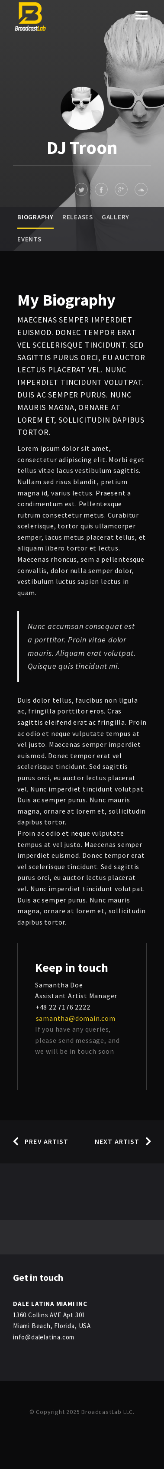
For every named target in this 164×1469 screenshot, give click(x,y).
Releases (77, 217)
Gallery (115, 217)
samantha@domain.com (75, 1018)
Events (29, 239)
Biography (35, 217)
